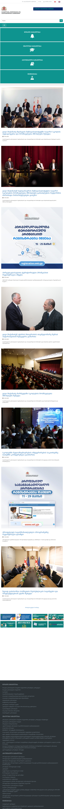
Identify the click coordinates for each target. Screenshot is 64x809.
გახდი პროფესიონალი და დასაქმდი (13, 775)
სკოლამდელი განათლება (9, 708)
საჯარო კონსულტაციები (9, 787)
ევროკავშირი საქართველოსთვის (12, 808)
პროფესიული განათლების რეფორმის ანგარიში (16, 783)
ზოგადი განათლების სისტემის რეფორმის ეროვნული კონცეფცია (21, 687)
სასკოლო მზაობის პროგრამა (11, 710)
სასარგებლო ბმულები (29, 1)
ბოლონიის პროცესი (8, 728)
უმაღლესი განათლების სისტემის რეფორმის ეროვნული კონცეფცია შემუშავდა (25, 719)
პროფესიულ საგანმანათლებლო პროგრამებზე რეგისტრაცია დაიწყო (25, 533)
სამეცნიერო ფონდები (8, 804)
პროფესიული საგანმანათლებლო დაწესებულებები (17, 758)
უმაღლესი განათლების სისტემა (11, 721)
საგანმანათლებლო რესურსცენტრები (13, 694)
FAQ (39, 1)
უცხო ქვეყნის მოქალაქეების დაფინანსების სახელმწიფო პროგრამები (22, 734)
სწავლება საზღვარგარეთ (9, 723)
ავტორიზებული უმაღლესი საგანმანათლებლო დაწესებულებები (20, 726)
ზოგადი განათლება (32, 34)
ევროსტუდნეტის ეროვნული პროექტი (13, 749)
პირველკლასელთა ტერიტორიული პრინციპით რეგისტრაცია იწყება (25, 273)
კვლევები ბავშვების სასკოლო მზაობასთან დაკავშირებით (19, 706)
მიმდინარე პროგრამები (9, 702)
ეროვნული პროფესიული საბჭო (11, 766)
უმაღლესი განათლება (32, 48)
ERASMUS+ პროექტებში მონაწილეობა (13, 730)
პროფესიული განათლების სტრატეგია (13, 756)
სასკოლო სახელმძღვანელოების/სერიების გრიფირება (18, 696)
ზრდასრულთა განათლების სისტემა (12, 785)
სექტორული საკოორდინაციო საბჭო (12, 771)
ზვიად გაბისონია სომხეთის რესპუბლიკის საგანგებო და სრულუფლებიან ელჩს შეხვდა (30, 592)
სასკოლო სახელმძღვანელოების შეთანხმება (15, 698)
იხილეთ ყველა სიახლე (32, 607)
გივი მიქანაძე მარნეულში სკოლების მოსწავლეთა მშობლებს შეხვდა (27, 394)
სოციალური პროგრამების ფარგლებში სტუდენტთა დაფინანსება (21, 732)
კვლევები (5, 768)
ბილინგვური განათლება (9, 712)
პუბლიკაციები (6, 793)
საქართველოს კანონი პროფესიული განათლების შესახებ (19, 781)
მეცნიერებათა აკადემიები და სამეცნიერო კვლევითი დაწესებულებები (23, 806)
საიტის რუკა (47, 1)
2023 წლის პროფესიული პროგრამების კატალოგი (16, 760)
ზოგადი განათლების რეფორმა (11, 689)
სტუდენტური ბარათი (8, 740)
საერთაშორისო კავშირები (10, 779)
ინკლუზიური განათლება (9, 700)
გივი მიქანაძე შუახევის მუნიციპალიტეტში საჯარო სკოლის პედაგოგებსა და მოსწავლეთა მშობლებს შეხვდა (31, 133)
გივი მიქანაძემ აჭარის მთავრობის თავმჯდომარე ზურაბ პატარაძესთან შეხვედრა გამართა (30, 335)
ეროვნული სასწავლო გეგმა (10, 704)
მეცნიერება (32, 76)
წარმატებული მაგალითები (10, 773)
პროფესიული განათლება (32, 62)
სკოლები (5, 692)
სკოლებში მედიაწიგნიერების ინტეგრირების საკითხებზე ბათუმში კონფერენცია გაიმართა (30, 453)
